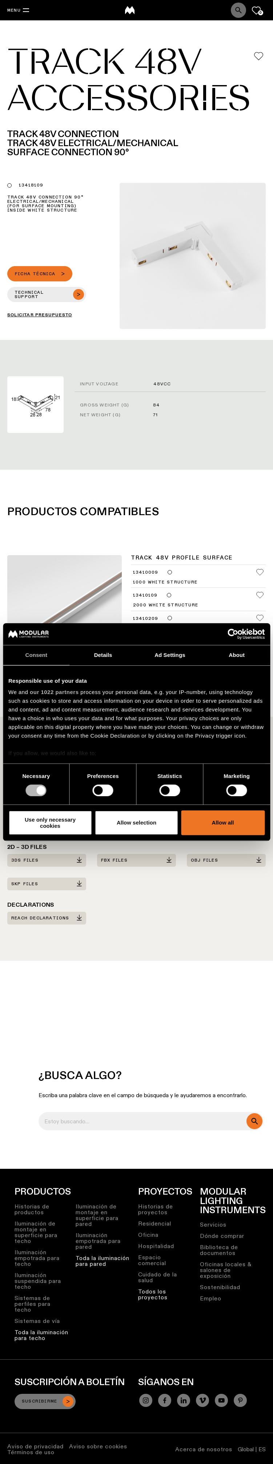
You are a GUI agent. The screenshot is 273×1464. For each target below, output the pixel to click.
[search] (254, 1121)
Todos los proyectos (153, 1294)
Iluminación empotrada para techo (37, 1258)
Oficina (148, 1234)
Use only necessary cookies (50, 823)
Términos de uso (31, 1452)
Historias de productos (32, 1209)
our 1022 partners (54, 692)
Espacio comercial (152, 1260)
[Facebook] (164, 1400)
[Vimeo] (202, 1400)
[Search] (238, 10)
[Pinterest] (240, 1400)
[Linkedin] (183, 1400)
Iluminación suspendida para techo (38, 1281)
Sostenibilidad (220, 1287)
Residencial (154, 1223)
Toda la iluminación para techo (41, 1335)
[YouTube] (221, 1400)
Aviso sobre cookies (98, 1446)
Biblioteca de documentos (219, 1250)
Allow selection (136, 823)
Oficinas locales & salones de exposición (226, 1270)
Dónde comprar (222, 1235)
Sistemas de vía (37, 1320)
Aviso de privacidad (35, 1446)
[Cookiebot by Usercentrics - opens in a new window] (233, 634)
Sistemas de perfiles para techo (33, 1304)
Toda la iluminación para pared (102, 1261)
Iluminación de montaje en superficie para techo (36, 1232)
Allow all (223, 823)
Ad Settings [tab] (169, 655)
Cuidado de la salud (157, 1277)
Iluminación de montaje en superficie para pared (97, 1215)
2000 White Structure (165, 605)
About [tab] (237, 655)
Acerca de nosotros (203, 1449)
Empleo (210, 1298)
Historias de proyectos (155, 1209)
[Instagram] (145, 1400)
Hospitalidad (156, 1246)
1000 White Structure (165, 582)
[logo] (130, 10)
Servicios (213, 1224)
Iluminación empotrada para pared (98, 1241)
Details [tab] (103, 655)
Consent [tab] (36, 655)
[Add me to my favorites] (258, 56)
